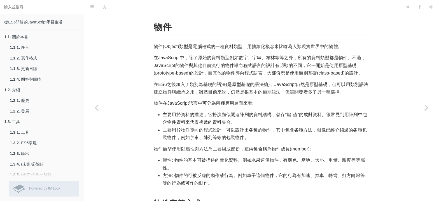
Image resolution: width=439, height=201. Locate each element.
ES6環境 (23, 143)
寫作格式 (23, 58)
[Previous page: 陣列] (96, 107)
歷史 (19, 100)
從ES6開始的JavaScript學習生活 (33, 22)
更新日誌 (23, 68)
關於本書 (16, 37)
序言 (19, 47)
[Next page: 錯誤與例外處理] (426, 107)
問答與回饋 (25, 79)
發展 (19, 111)
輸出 (19, 153)
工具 (12, 121)
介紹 (12, 90)
